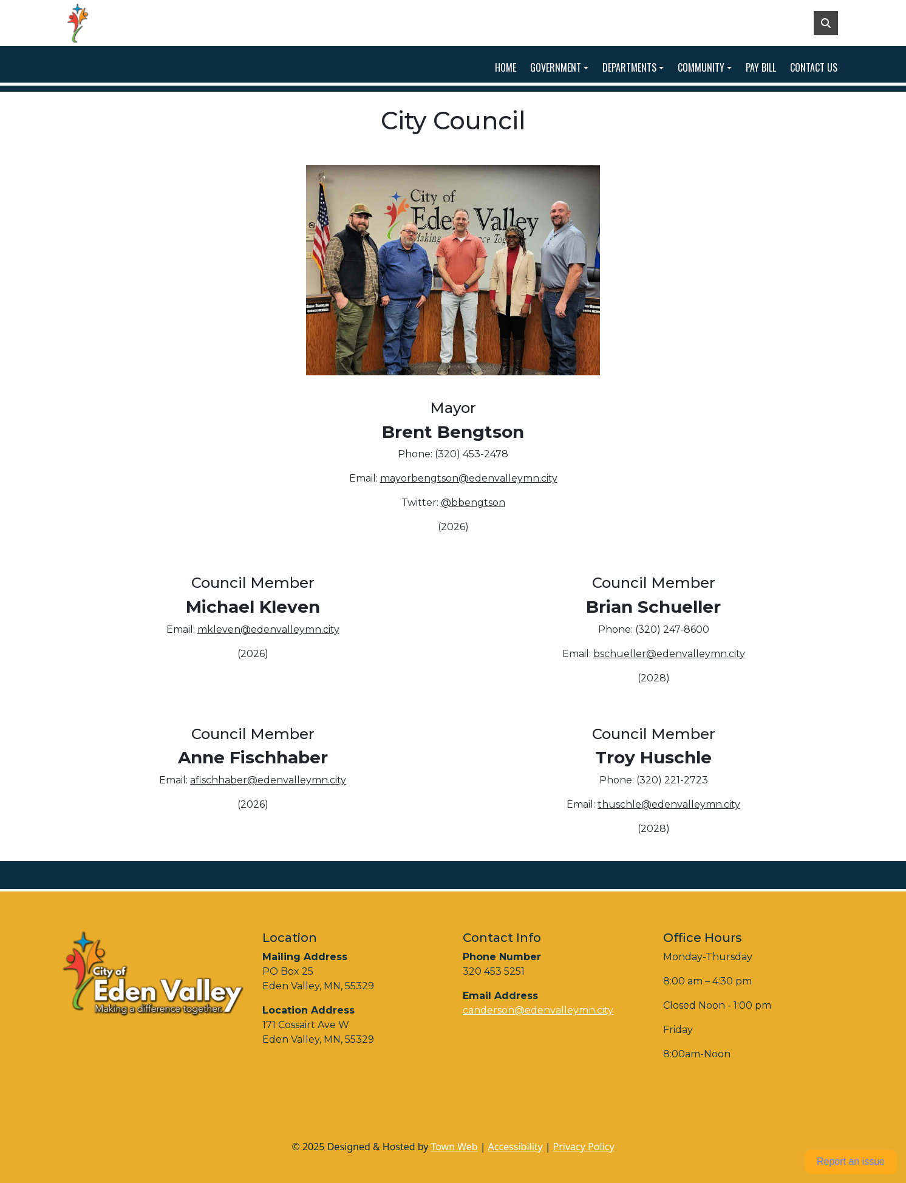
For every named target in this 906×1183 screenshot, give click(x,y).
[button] (561, 67)
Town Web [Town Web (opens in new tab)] (454, 1146)
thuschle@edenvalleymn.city (669, 804)
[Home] (94, 23)
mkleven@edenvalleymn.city (268, 629)
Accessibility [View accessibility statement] (515, 1146)
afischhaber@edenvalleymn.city (268, 780)
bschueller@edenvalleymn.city (669, 654)
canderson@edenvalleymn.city (538, 1010)
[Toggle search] (826, 23)
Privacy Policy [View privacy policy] (584, 1146)
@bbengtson (473, 502)
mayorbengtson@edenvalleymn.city (468, 478)
